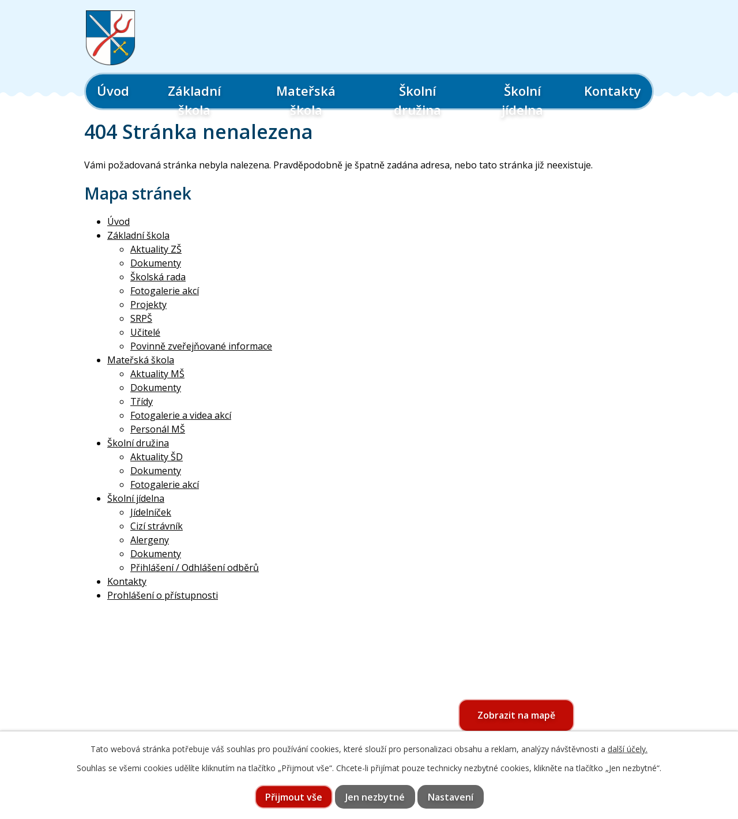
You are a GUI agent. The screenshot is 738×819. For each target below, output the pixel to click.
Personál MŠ (157, 429)
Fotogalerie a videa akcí (180, 415)
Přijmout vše (293, 797)
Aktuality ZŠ (156, 249)
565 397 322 (151, 725)
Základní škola (194, 100)
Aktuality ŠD (156, 456)
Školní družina (417, 100)
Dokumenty (155, 263)
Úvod (113, 90)
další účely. (627, 748)
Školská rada (158, 277)
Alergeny (149, 540)
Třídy (141, 401)
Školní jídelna (522, 100)
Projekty (148, 304)
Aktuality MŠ (157, 373)
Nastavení (450, 797)
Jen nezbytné (375, 797)
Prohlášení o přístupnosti (162, 595)
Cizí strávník (156, 526)
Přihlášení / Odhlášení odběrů (194, 567)
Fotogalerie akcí (164, 290)
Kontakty (612, 90)
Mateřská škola (306, 100)
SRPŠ (141, 318)
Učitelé (145, 332)
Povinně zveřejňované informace (201, 346)
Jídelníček (150, 512)
